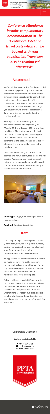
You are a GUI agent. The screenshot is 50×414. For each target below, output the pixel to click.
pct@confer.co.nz (26, 346)
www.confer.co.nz (26, 348)
